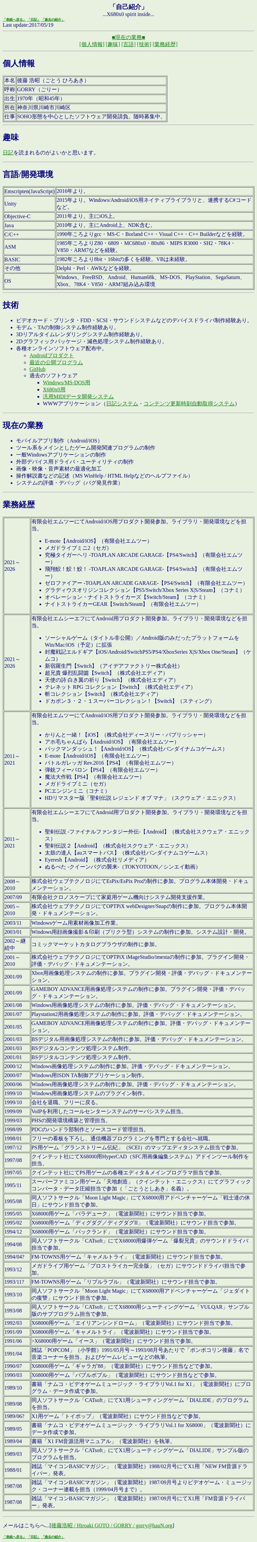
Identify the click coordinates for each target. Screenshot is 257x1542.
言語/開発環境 (28, 174)
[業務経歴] (165, 44)
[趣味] (113, 44)
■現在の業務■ (128, 37)
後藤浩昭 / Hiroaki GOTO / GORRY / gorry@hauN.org (111, 1525)
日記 (8, 152)
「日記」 (33, 19)
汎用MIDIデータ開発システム (78, 396)
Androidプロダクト (51, 355)
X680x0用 (54, 389)
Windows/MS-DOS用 (66, 382)
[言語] (128, 44)
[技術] (144, 44)
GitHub (37, 369)
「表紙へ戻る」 (14, 19)
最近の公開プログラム (56, 362)
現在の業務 (23, 425)
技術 (11, 305)
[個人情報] (91, 44)
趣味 (11, 137)
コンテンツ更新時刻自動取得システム (189, 403)
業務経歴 (19, 504)
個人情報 (19, 63)
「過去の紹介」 (53, 19)
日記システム (122, 403)
